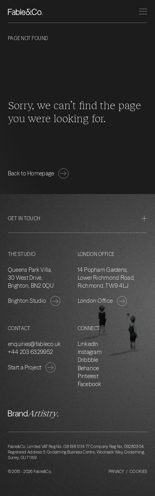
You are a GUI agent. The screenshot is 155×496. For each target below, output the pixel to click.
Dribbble (88, 359)
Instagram (90, 352)
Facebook (89, 384)
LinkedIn (88, 344)
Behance (88, 368)
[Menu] (143, 12)
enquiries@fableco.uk (34, 344)
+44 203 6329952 (30, 352)
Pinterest (88, 376)
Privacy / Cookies (128, 471)
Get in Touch (77, 218)
